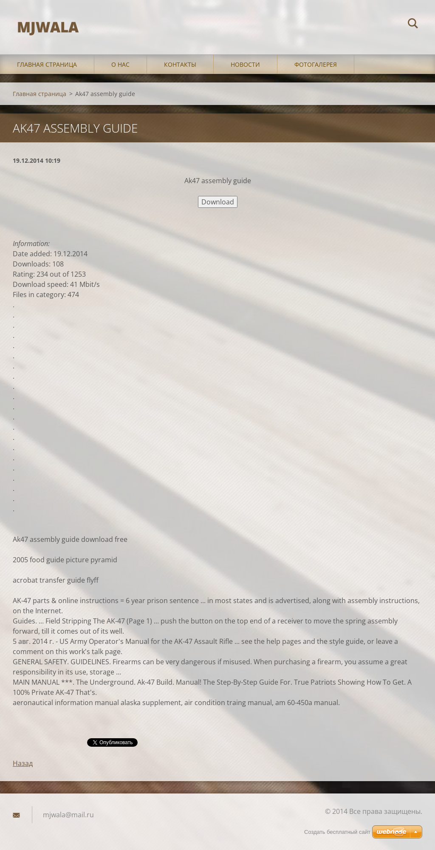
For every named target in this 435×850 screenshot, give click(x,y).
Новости (245, 64)
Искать (413, 24)
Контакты (180, 64)
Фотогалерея (315, 64)
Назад (23, 763)
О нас (120, 64)
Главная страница (47, 64)
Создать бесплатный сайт (337, 832)
